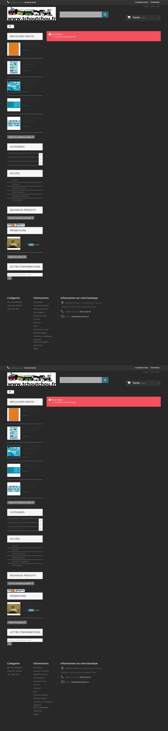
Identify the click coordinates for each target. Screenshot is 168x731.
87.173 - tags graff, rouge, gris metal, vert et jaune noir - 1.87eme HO (32, 84)
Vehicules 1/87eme (17, 159)
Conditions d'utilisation (20, 196)
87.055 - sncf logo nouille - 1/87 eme (30, 100)
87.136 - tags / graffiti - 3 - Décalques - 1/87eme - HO (33, 119)
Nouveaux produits (23, 209)
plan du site (155, 6)
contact (146, 6)
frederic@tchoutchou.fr (80, 317)
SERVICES (37, 345)
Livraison (15, 184)
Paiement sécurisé (19, 188)
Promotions (18, 230)
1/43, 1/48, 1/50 (16, 163)
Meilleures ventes (22, 36)
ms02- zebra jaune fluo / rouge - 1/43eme (32, 44)
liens (35, 326)
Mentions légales (18, 192)
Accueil (15, 173)
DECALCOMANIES (17, 155)
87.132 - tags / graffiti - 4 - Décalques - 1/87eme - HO (33, 64)
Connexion (155, 2)
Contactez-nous (141, 2)
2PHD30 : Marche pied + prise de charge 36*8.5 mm (32, 239)
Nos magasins (17, 200)
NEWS (36, 349)
